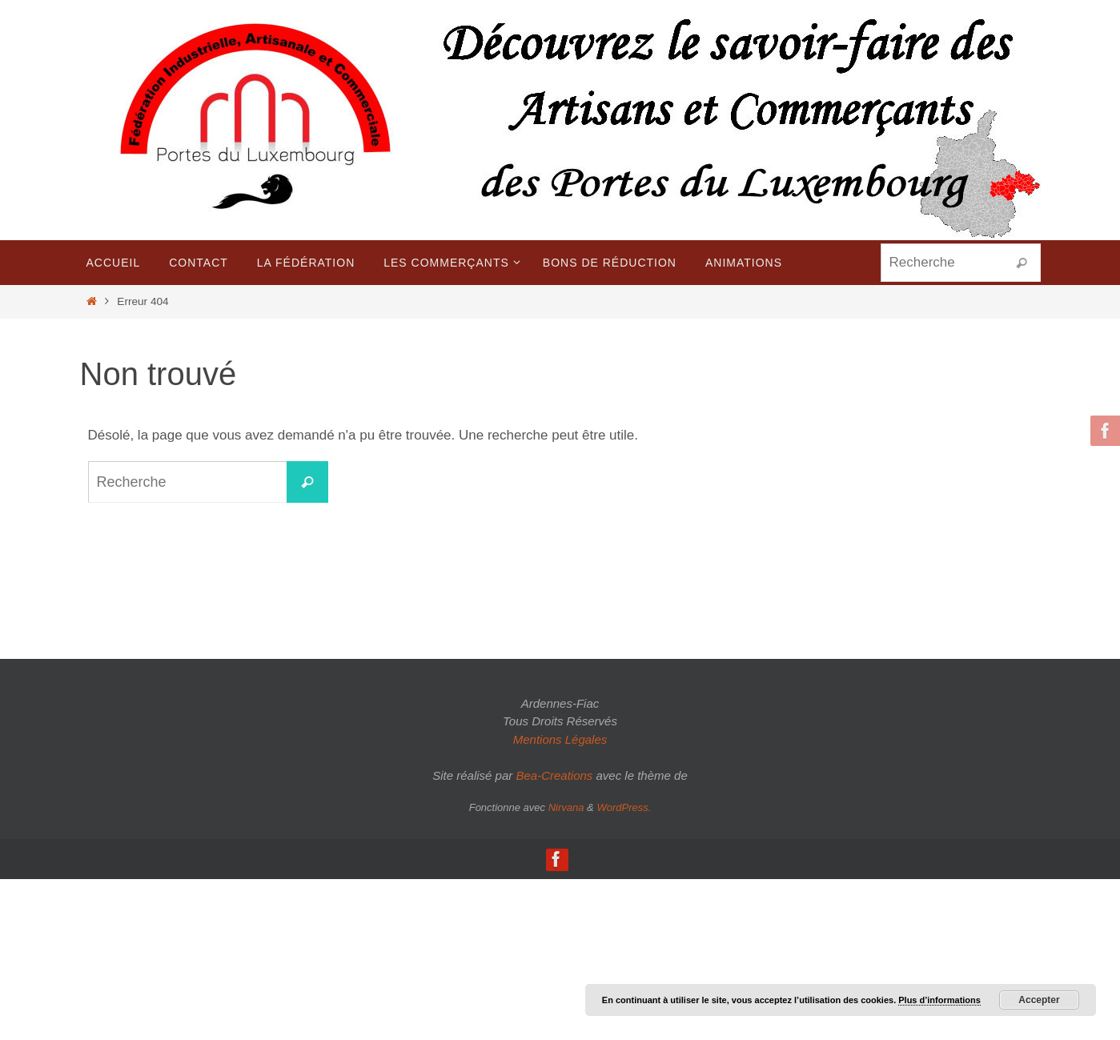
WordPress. (623, 807)
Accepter (1038, 1000)
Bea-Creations (554, 775)
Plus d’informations (939, 1000)
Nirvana (566, 807)
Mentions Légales (560, 739)
